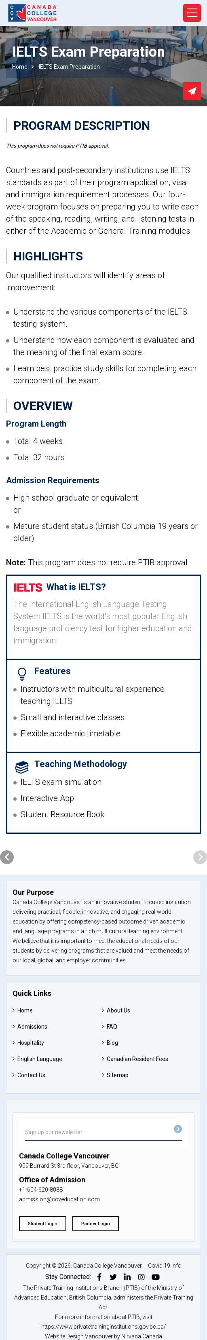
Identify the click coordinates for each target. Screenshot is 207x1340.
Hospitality (30, 1043)
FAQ (112, 1026)
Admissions (32, 1026)
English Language (39, 1059)
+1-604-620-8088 (41, 1189)
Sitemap (118, 1075)
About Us (118, 1010)
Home (19, 66)
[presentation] (7, 857)
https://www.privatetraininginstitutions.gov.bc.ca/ (103, 1326)
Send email (192, 91)
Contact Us (31, 1075)
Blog (112, 1043)
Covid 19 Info (165, 1265)
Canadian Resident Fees (137, 1059)
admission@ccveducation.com (59, 1199)
